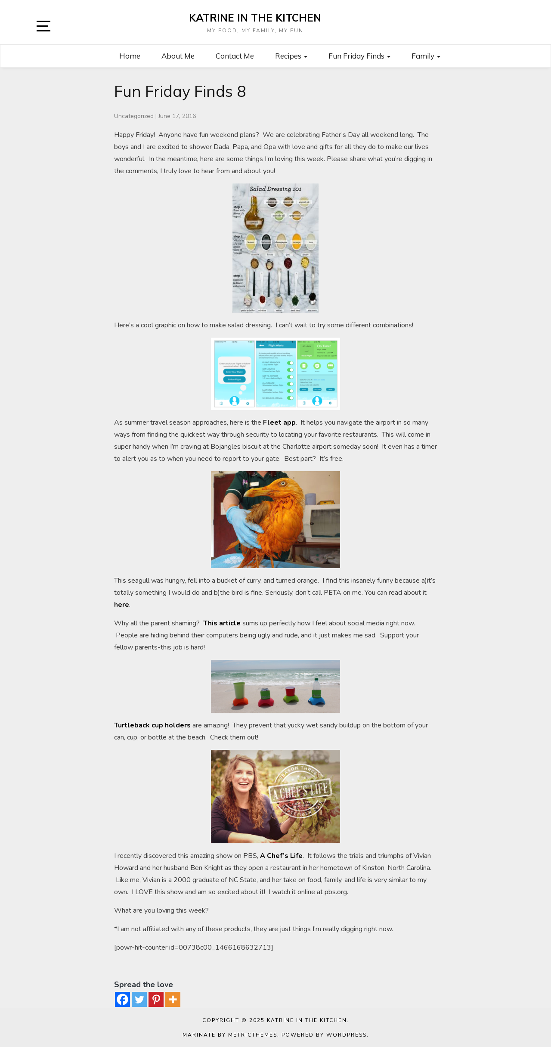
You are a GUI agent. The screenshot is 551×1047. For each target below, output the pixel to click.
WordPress (346, 1034)
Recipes (291, 55)
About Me (178, 55)
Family (426, 55)
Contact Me (235, 55)
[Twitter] (139, 999)
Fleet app (279, 422)
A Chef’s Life (281, 856)
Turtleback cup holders (152, 725)
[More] (172, 999)
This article (222, 623)
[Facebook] (122, 999)
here (121, 604)
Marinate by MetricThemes (230, 1034)
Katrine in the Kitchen (255, 17)
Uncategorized (134, 116)
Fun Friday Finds (359, 55)
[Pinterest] (156, 999)
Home (129, 55)
